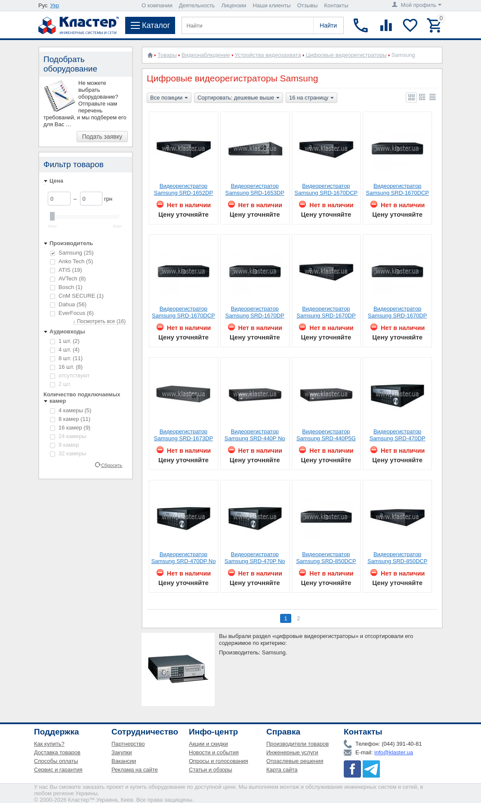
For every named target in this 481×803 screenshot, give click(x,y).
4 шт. (65, 349)
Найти (328, 25)
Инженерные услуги (292, 752)
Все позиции (169, 98)
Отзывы (307, 5)
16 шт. (66, 367)
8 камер (70, 419)
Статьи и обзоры (210, 769)
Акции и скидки (208, 744)
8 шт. (66, 358)
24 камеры (68, 436)
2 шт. (60, 384)
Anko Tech (71, 261)
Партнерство (128, 744)
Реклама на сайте (134, 769)
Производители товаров (297, 744)
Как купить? (49, 744)
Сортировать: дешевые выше (238, 98)
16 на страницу (311, 98)
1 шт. (65, 341)
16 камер (70, 427)
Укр (54, 5)
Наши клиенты (271, 5)
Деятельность (197, 5)
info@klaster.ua (393, 752)
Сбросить (111, 465)
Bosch (66, 287)
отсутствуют (70, 375)
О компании (157, 5)
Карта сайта (281, 769)
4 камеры (70, 410)
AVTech (68, 278)
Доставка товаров (57, 752)
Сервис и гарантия (58, 769)
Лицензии (233, 5)
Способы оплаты (56, 761)
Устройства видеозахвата (268, 55)
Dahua (68, 304)
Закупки (121, 752)
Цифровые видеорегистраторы (346, 55)
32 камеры (68, 453)
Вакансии (123, 761)
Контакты (336, 5)
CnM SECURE (77, 296)
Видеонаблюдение (206, 55)
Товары (167, 55)
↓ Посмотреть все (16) (99, 321)
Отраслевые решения (295, 761)
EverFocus (72, 313)
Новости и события (214, 752)
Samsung (72, 252)
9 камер (64, 445)
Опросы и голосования (218, 761)
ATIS (66, 270)
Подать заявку (102, 136)
